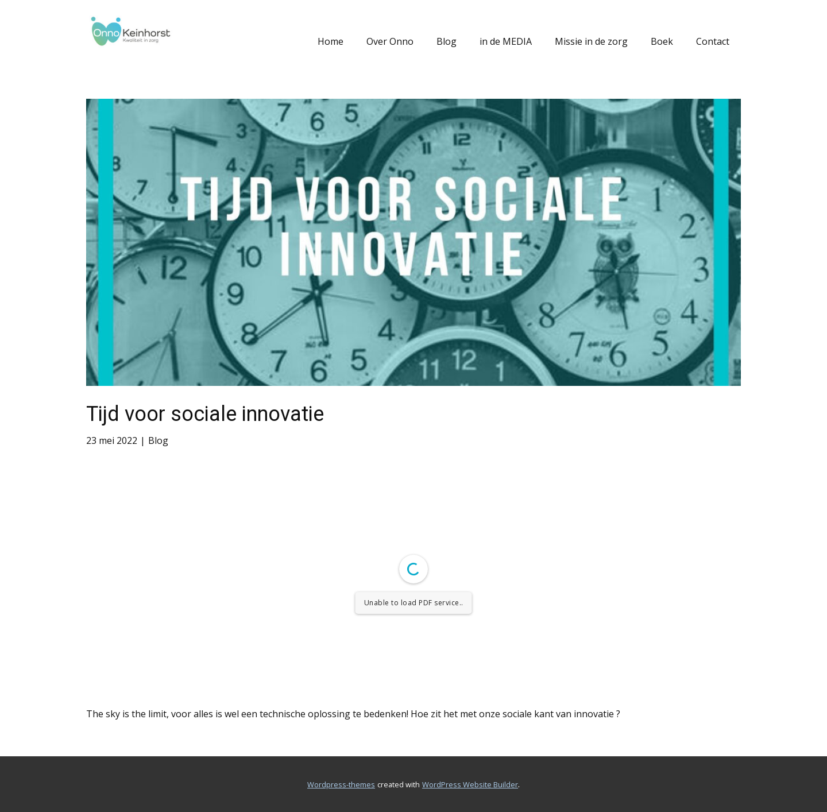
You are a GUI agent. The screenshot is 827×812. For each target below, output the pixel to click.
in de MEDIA (506, 41)
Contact (712, 41)
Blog (446, 41)
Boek (662, 41)
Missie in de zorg (591, 41)
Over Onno (389, 41)
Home (330, 41)
